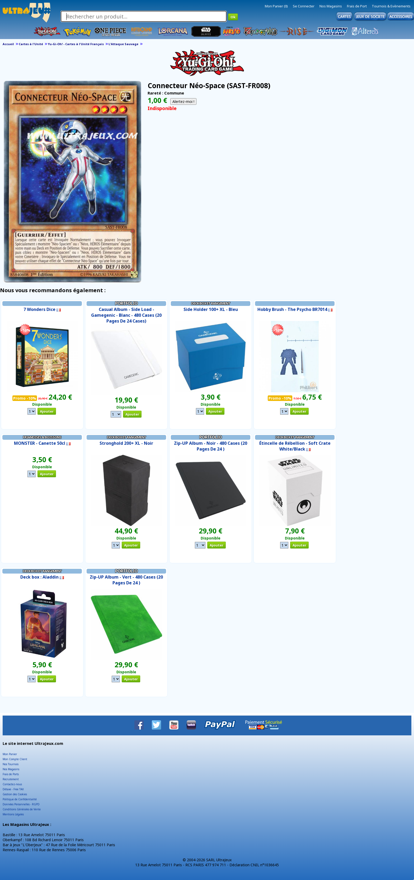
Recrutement (11, 779)
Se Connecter (303, 6)
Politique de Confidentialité (20, 799)
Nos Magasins (330, 6)
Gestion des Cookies (15, 794)
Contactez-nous (12, 784)
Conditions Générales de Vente (22, 809)
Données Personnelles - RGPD (21, 804)
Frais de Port (357, 6)
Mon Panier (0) (276, 6)
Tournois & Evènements (391, 6)
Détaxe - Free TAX (13, 789)
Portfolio (126, 303)
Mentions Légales (13, 814)
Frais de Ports (11, 774)
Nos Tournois (10, 764)
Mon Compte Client (15, 759)
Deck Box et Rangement (210, 303)
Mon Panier (10, 754)
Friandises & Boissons (42, 437)
